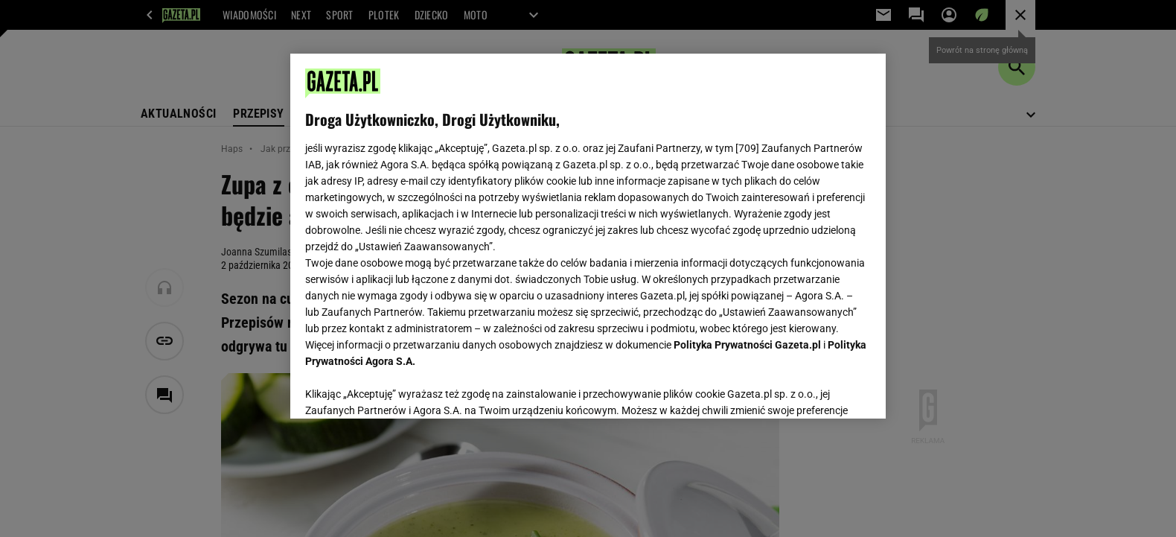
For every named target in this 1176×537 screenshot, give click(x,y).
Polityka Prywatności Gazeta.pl (747, 345)
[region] (588, 236)
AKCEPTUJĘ (821, 389)
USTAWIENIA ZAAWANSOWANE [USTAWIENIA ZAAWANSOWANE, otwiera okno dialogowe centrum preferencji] (402, 389)
